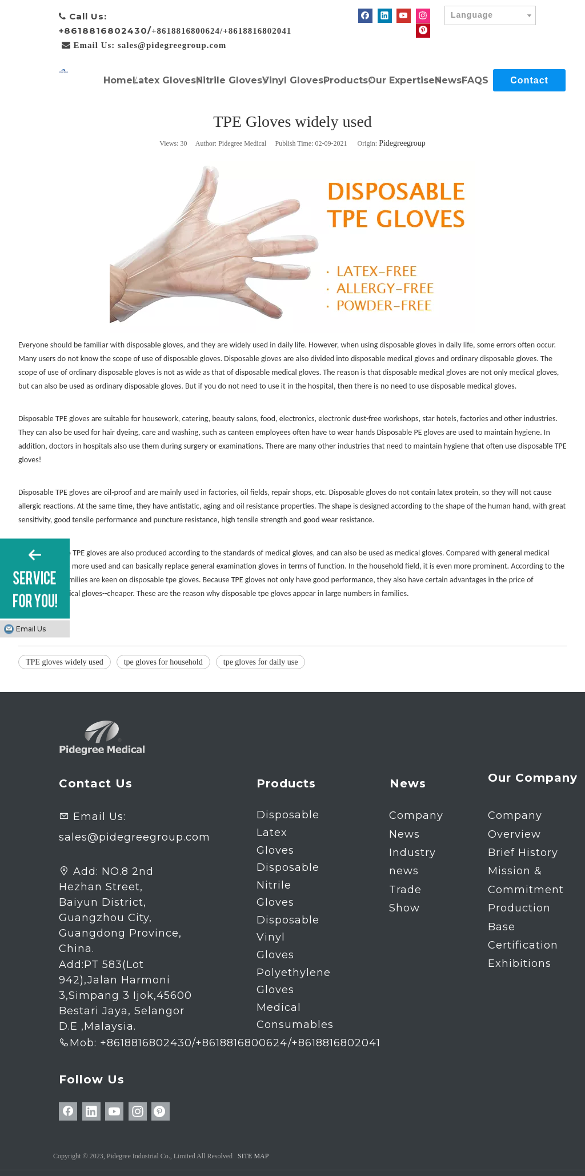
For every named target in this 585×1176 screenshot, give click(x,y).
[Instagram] (423, 16)
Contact (529, 80)
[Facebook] (365, 16)
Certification (523, 945)
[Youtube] (403, 16)
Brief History (523, 852)
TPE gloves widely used (64, 662)
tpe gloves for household (163, 662)
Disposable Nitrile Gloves (288, 885)
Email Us (31, 629)
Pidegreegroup (402, 143)
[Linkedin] (385, 16)
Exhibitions (519, 963)
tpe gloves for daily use (260, 662)
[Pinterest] (423, 30)
